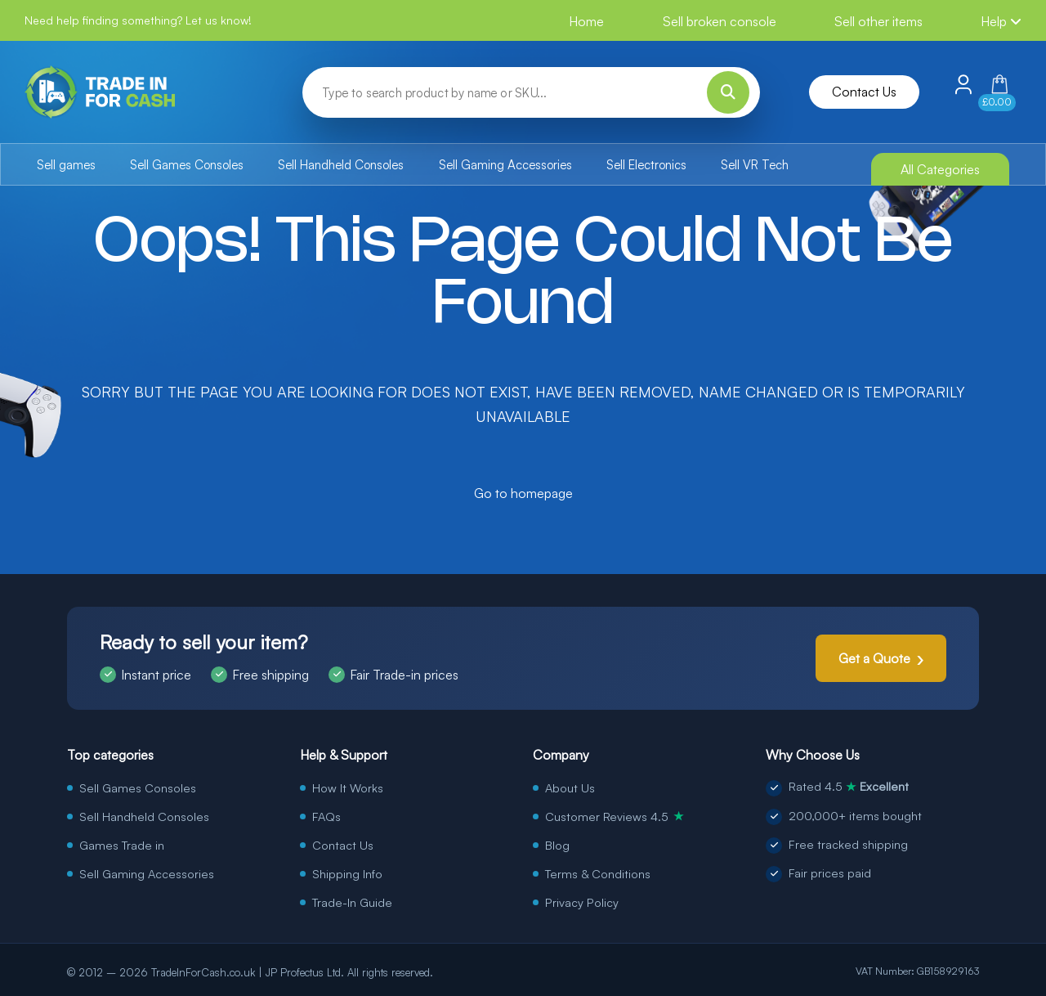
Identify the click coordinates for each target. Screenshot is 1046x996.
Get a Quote (874, 658)
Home (586, 21)
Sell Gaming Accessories (505, 165)
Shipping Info (347, 873)
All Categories (940, 169)
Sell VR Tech (755, 165)
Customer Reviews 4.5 (614, 816)
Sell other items (878, 21)
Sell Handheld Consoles (341, 165)
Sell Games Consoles (187, 165)
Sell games (66, 165)
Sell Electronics (646, 165)
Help (1001, 21)
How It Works (347, 787)
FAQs (326, 816)
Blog (557, 844)
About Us (570, 787)
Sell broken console (719, 21)
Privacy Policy (582, 902)
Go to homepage (523, 493)
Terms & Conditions (597, 873)
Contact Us (864, 91)
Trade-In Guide (352, 902)
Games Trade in (121, 844)
